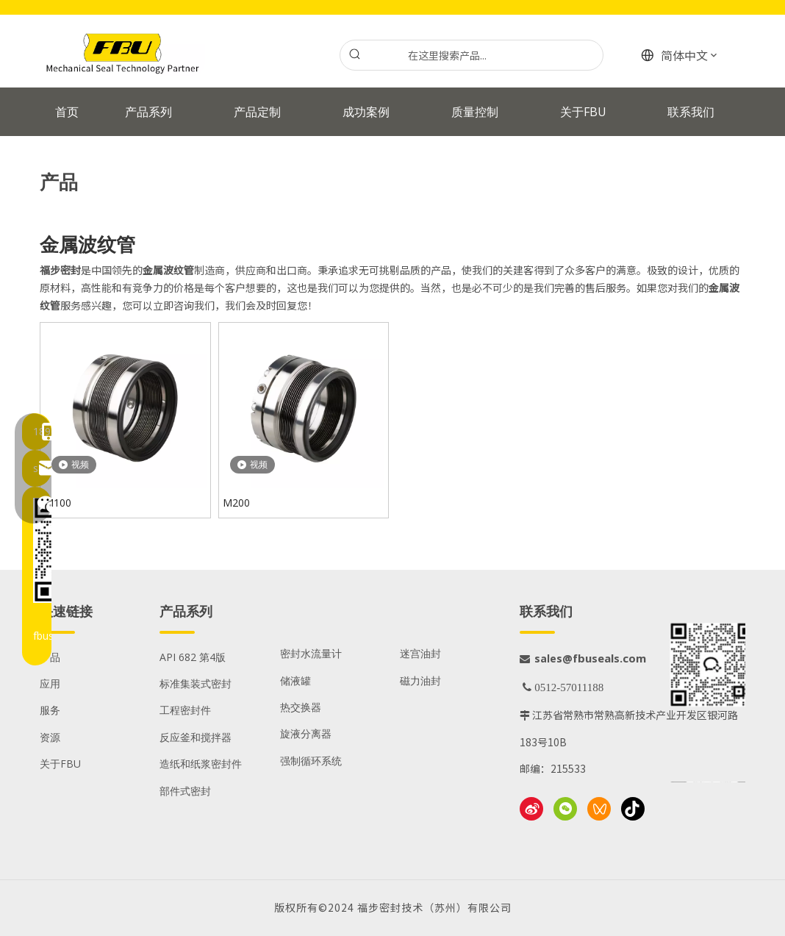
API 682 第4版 (192, 657)
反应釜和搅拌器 (195, 737)
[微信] (565, 809)
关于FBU (60, 764)
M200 (236, 503)
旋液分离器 (305, 733)
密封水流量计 (311, 653)
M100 (57, 503)
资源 (50, 737)
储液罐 (295, 680)
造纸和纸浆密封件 (200, 764)
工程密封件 (185, 710)
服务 (50, 710)
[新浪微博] (531, 809)
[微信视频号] (599, 809)
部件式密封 (185, 791)
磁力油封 (420, 680)
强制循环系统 (311, 761)
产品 (50, 657)
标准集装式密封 (195, 683)
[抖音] (633, 809)
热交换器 (300, 707)
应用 (50, 683)
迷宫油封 (420, 653)
